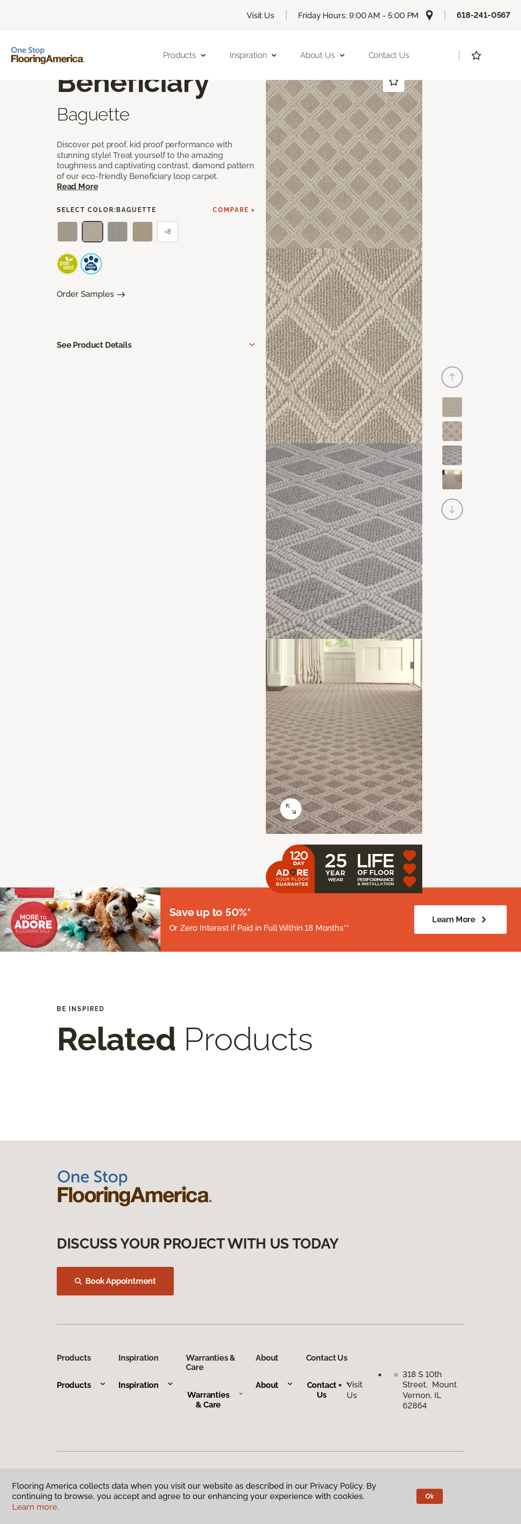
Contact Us (389, 55)
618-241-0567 (483, 15)
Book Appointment (115, 1281)
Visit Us (260, 15)
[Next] (452, 509)
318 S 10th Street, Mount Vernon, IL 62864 (430, 1390)
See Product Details (94, 345)
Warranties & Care (215, 1399)
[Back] (452, 377)
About (275, 1385)
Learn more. (35, 1507)
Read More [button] (77, 186)
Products (81, 1385)
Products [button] (185, 55)
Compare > (234, 209)
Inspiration (146, 1385)
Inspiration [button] (253, 55)
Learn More (460, 919)
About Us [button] (323, 55)
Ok (429, 1496)
